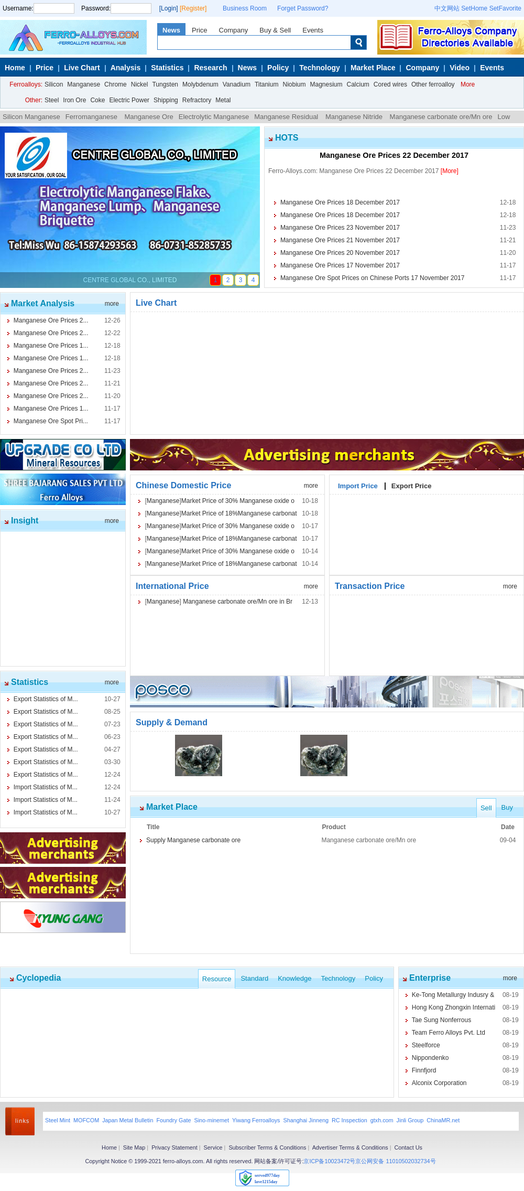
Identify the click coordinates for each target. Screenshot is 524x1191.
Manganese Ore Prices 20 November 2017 (340, 252)
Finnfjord (424, 1070)
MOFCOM (86, 1120)
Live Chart (82, 67)
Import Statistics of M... (46, 787)
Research (210, 67)
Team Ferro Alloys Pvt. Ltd (448, 1032)
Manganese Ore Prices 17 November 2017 (340, 265)
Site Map (134, 1147)
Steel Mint (57, 1120)
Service (213, 1147)
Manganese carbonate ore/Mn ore (440, 117)
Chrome (115, 84)
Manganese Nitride (354, 117)
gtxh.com (382, 1120)
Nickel (139, 84)
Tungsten (165, 84)
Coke (97, 100)
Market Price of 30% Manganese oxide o (237, 501)
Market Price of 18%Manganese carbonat (239, 513)
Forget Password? (302, 8)
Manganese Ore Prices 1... (51, 345)
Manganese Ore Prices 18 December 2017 (340, 202)
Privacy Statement (174, 1147)
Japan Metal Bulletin (127, 1120)
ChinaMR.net (443, 1120)
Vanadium (236, 84)
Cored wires (390, 84)
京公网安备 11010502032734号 (395, 1161)
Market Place (373, 67)
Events (312, 30)
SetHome (474, 8)
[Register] (193, 8)
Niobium (293, 84)
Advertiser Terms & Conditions (350, 1147)
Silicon (54, 84)
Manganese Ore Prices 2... (51, 320)
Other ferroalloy (433, 84)
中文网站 (447, 8)
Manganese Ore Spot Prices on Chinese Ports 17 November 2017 (372, 278)
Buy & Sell (275, 30)
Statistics (167, 67)
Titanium (267, 84)
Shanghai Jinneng (305, 1120)
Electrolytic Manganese (214, 117)
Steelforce (426, 1045)
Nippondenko (430, 1057)
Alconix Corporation (439, 1083)
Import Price (358, 484)
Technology (319, 67)
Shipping (166, 100)
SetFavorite (505, 8)
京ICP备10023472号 (329, 1161)
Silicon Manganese (31, 117)
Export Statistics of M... (46, 699)
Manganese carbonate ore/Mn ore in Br (236, 601)
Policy (278, 67)
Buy (507, 807)
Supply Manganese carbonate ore (193, 840)
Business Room (245, 8)
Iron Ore (74, 100)
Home (15, 67)
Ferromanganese (92, 117)
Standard (254, 978)
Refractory (196, 100)
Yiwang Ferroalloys (256, 1120)
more (112, 303)
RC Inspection (349, 1120)
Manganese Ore (148, 117)
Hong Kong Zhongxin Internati (453, 1007)
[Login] (168, 8)
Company (233, 30)
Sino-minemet (211, 1120)
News (171, 30)
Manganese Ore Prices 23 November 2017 (340, 227)
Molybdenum (200, 84)
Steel (52, 100)
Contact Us (408, 1147)
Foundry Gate (173, 1120)
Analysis (126, 67)
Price (200, 30)
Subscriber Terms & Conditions (267, 1147)
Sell (486, 808)
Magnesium (326, 84)
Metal (223, 100)
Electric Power (129, 100)
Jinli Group (410, 1120)
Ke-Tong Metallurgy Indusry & (453, 995)
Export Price (411, 484)
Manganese (83, 84)
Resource (217, 979)
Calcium (358, 84)
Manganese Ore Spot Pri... (51, 421)
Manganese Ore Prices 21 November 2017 (340, 240)
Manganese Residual (287, 117)
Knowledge (294, 978)
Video (460, 67)
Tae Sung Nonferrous (441, 1020)
